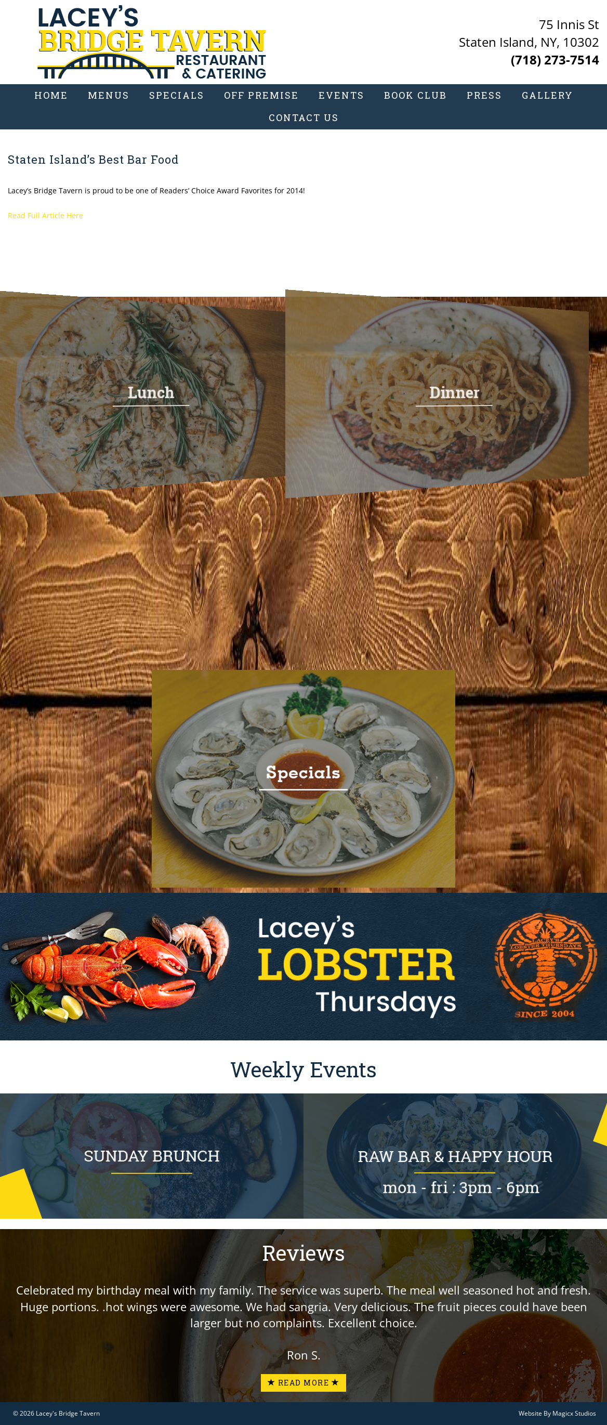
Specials (176, 94)
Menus (108, 94)
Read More (304, 1383)
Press (484, 94)
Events (341, 94)
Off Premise (261, 94)
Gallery (547, 94)
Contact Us (304, 117)
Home (51, 94)
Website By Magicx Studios (557, 1413)
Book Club (415, 94)
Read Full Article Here (45, 215)
